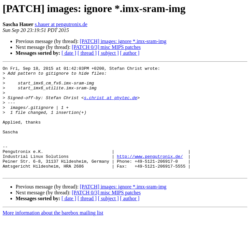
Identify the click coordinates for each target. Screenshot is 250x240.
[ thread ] (87, 53)
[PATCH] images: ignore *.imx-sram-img (123, 41)
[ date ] (69, 53)
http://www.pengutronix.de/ (150, 175)
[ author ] (130, 53)
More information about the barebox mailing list (53, 234)
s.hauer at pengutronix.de (61, 24)
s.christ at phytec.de (110, 104)
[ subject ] (108, 53)
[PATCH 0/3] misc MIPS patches (106, 47)
